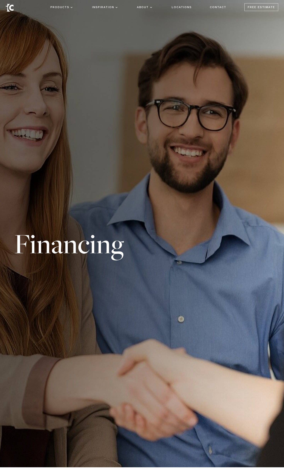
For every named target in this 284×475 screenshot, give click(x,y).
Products (59, 7)
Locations (182, 7)
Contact (218, 7)
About (143, 7)
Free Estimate (261, 7)
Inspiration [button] (103, 7)
